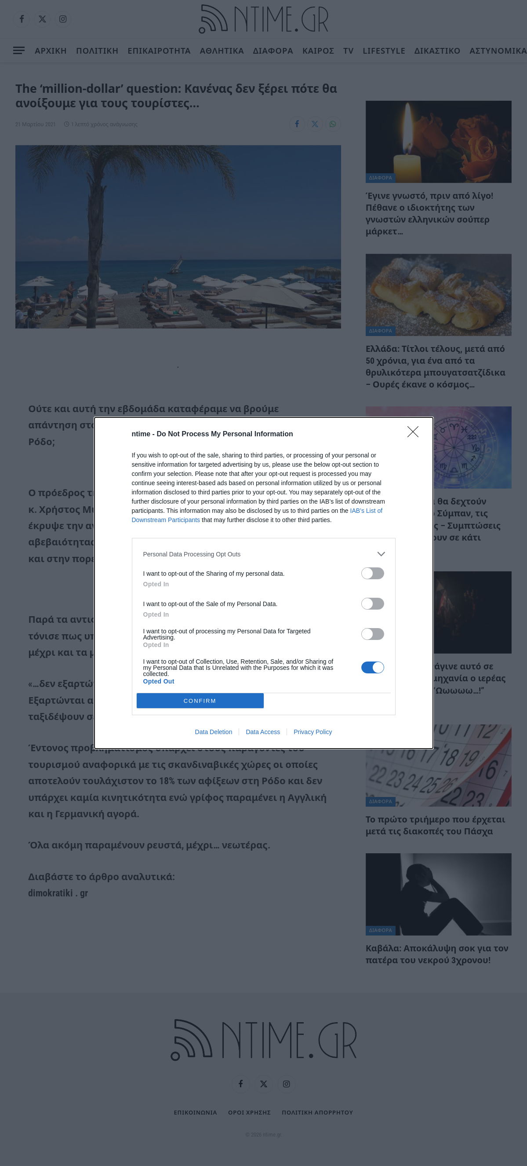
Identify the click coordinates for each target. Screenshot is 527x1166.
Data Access (263, 731)
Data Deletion (214, 731)
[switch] (372, 573)
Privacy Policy (313, 731)
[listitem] (263, 554)
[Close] (415, 434)
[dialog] (263, 583)
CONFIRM (200, 701)
